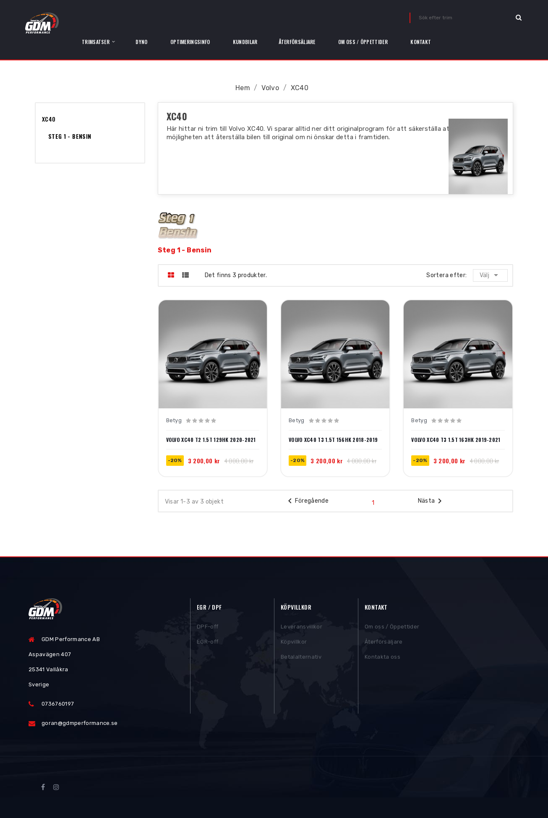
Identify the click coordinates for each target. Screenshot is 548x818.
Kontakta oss (382, 657)
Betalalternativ (301, 657)
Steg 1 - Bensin (69, 136)
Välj (491, 275)
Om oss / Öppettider (392, 627)
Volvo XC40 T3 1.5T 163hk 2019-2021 (455, 439)
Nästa (431, 501)
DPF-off (207, 627)
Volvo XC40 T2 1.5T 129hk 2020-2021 (211, 439)
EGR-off (207, 642)
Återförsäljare (384, 642)
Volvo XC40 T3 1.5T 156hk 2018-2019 (333, 439)
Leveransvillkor (301, 627)
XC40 (48, 118)
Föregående (307, 501)
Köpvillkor (294, 642)
